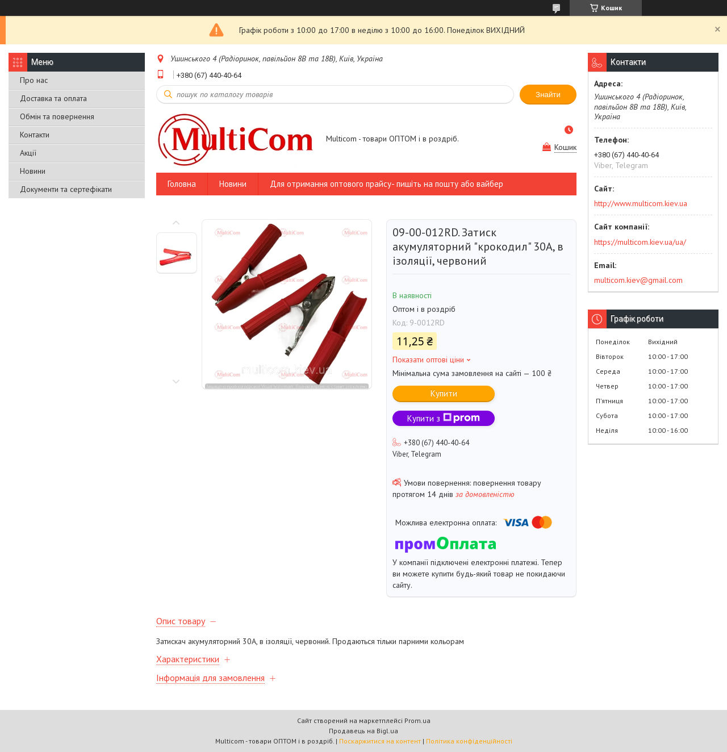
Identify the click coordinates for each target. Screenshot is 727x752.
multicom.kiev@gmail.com (638, 280)
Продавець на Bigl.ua (363, 730)
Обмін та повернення (57, 116)
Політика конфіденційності (469, 741)
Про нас (34, 80)
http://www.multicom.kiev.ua (640, 203)
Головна (182, 183)
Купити (444, 393)
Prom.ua (417, 720)
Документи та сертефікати (66, 189)
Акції (28, 153)
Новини (32, 171)
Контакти (34, 134)
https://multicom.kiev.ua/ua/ (640, 242)
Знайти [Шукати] (548, 94)
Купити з (443, 418)
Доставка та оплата (53, 98)
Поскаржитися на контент (380, 741)
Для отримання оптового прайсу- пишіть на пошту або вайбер (386, 183)
